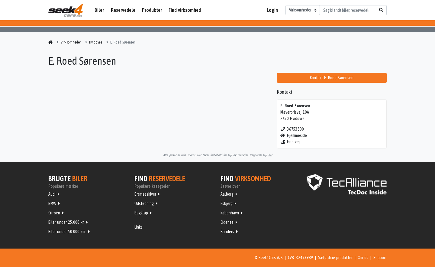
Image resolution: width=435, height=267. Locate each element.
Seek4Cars (65, 10)
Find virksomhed (185, 10)
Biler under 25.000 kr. (66, 222)
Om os (363, 257)
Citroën (54, 212)
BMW (52, 203)
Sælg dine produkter (335, 257)
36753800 (292, 129)
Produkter (152, 10)
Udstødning (144, 203)
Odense (227, 222)
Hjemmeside (293, 135)
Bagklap (141, 212)
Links (138, 227)
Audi (52, 194)
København (230, 212)
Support (380, 257)
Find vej (290, 141)
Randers (227, 231)
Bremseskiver (145, 194)
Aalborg (227, 194)
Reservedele (123, 10)
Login (272, 10)
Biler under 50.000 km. (67, 231)
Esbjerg (227, 203)
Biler (99, 10)
